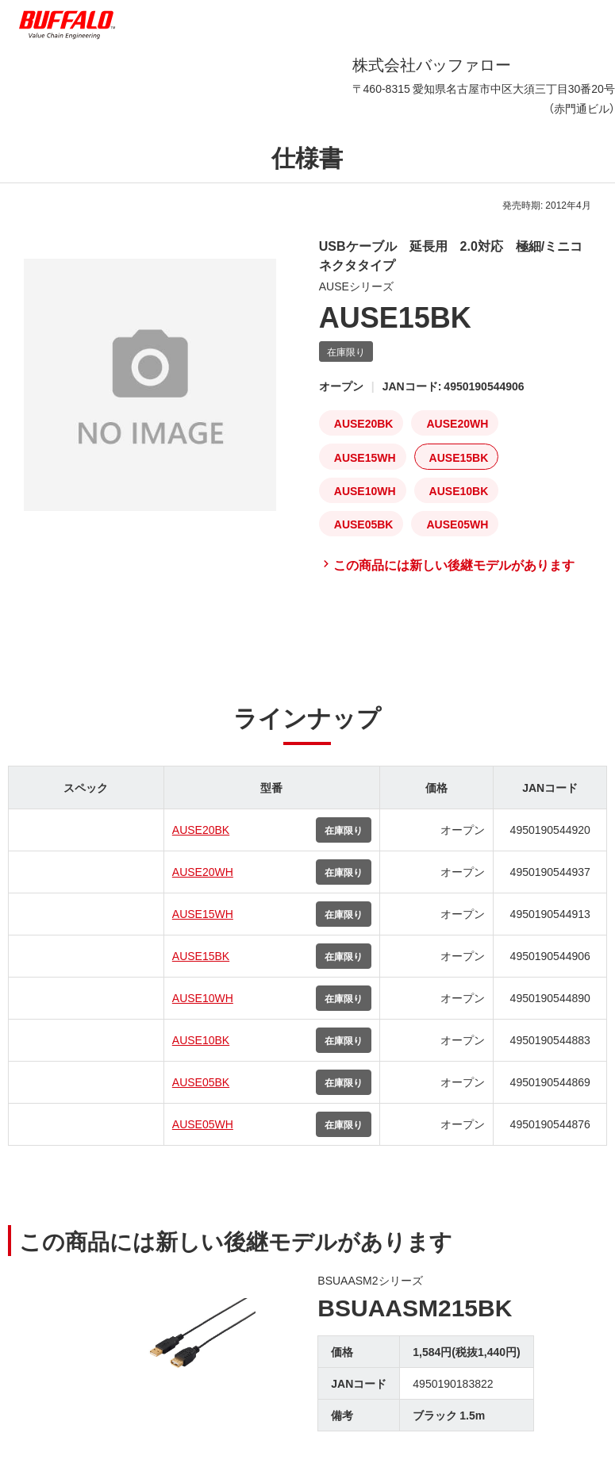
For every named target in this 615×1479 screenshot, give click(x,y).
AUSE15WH (202, 913)
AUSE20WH (202, 871)
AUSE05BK (200, 1081)
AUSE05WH (202, 1123)
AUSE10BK (200, 1039)
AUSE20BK (200, 829)
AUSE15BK (200, 955)
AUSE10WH (202, 997)
